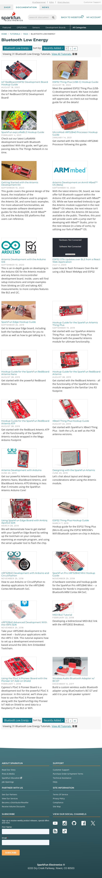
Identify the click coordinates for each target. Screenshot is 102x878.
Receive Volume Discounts (13, 806)
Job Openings (8, 782)
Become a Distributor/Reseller (15, 802)
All (75, 48)
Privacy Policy (59, 798)
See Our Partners (9, 794)
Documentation (26, 7)
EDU (51, 2)
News (45, 7)
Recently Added (53, 48)
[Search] (53, 17)
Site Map (57, 806)
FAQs (55, 782)
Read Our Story (8, 770)
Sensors (36, 27)
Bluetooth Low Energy (17, 48)
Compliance (58, 802)
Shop (7, 7)
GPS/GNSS (22, 27)
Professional (39, 2)
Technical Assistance (62, 778)
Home (4, 34)
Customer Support (92, 2)
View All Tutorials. (62, 54)
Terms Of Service (60, 794)
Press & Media (8, 774)
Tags (25, 34)
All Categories (79, 27)
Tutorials (15, 34)
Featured (9, 27)
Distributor (64, 2)
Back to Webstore (72, 17)
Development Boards (55, 27)
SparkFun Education (12, 778)
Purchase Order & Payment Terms (68, 774)
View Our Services (10, 798)
